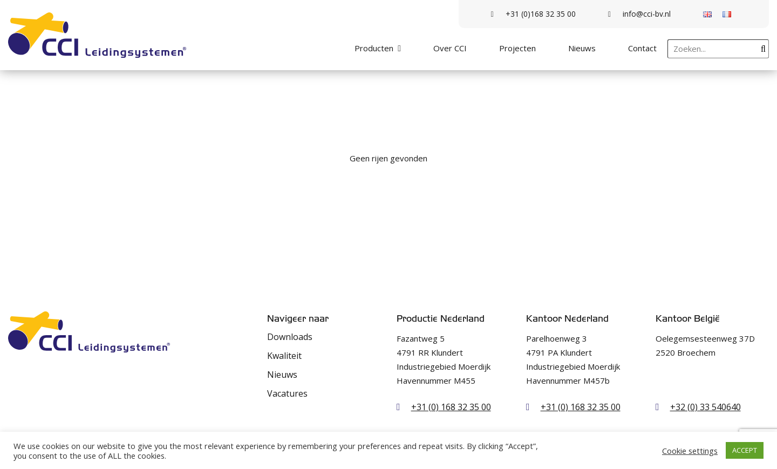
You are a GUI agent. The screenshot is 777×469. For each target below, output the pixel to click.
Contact (642, 48)
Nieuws (582, 48)
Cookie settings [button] (690, 451)
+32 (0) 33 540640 (705, 407)
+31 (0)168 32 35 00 (533, 14)
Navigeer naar (298, 318)
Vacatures (287, 393)
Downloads (289, 336)
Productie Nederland (441, 318)
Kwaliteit (284, 355)
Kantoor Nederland (567, 318)
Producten (374, 48)
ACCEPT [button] (744, 450)
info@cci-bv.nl (639, 14)
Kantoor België (688, 318)
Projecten (517, 48)
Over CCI (450, 48)
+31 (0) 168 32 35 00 (451, 407)
